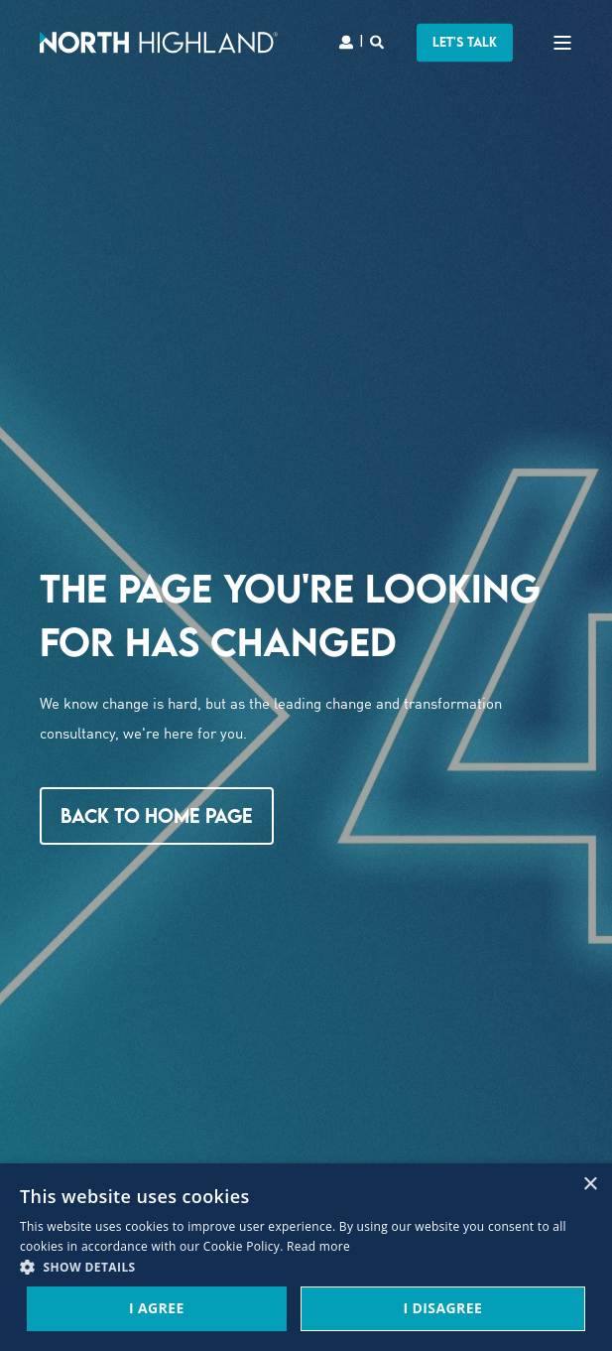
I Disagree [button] (442, 1307)
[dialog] (306, 1257)
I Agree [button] (156, 1307)
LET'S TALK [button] (464, 42)
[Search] (378, 40)
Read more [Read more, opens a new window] (318, 1246)
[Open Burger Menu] (562, 43)
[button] (306, 1268)
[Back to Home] (159, 41)
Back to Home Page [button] (157, 815)
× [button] (589, 1184)
